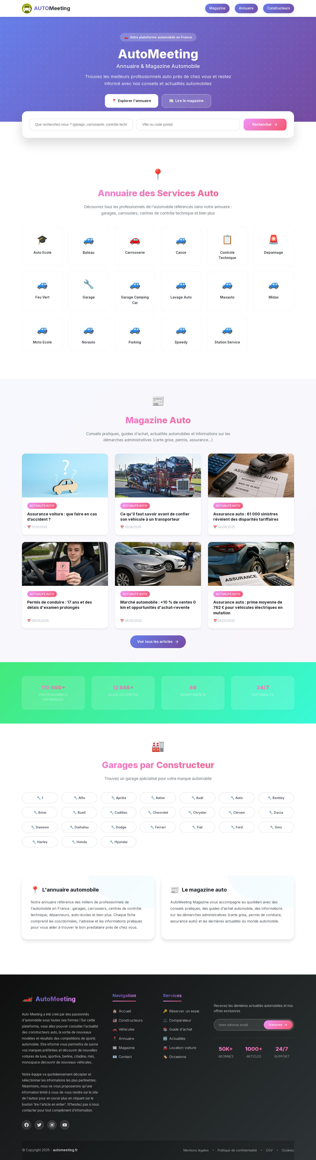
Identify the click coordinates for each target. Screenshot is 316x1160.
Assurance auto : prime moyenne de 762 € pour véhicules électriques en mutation (248, 607)
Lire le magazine (186, 101)
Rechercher (265, 124)
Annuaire (246, 8)
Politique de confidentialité (237, 1150)
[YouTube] (64, 1125)
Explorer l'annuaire (131, 101)
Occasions (174, 1057)
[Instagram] (52, 1125)
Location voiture (179, 1048)
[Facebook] (26, 1125)
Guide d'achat (177, 1029)
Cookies (288, 1150)
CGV (269, 1150)
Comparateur (177, 1020)
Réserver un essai (181, 1011)
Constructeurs (278, 8)
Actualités (174, 1039)
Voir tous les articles (158, 641)
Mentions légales (196, 1150)
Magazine (217, 8)
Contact (122, 1057)
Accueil (122, 1011)
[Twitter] (39, 1125)
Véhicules (124, 1029)
